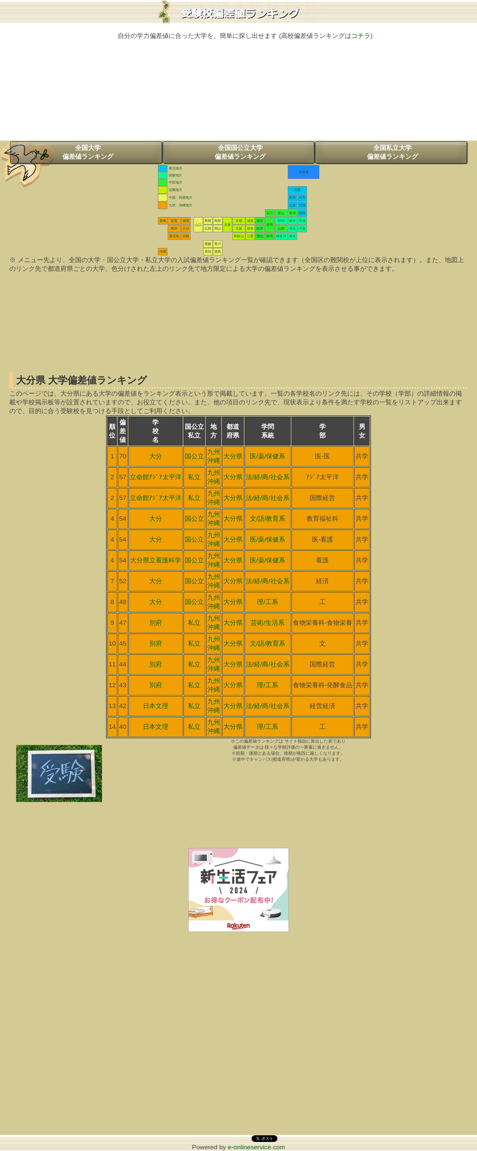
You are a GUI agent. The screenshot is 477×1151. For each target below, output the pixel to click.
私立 (194, 477)
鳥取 (217, 220)
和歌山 (239, 236)
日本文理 (155, 705)
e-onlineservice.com (256, 1147)
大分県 (233, 456)
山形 (292, 205)
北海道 (304, 172)
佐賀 (174, 220)
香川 (217, 244)
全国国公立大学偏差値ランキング (240, 152)
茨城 (302, 220)
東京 (292, 236)
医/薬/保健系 (267, 456)
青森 (297, 190)
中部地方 (175, 182)
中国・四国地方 (180, 197)
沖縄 (162, 251)
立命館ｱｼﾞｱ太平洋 (155, 477)
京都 (238, 220)
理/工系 (267, 601)
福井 (260, 220)
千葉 (302, 228)
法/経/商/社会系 (267, 477)
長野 (269, 225)
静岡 (269, 236)
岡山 (217, 228)
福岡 (185, 220)
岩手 (302, 197)
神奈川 (281, 236)
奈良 (250, 228)
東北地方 (175, 168)
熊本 (174, 228)
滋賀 (250, 220)
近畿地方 (175, 190)
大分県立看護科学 (155, 560)
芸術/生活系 (267, 622)
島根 (208, 220)
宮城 (302, 205)
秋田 (292, 197)
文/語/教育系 (267, 518)
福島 (302, 213)
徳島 (217, 251)
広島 (208, 228)
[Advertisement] (238, 94)
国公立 (194, 456)
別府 (155, 622)
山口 (198, 225)
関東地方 (175, 175)
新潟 (292, 213)
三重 (250, 236)
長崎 (162, 220)
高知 (208, 251)
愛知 (260, 236)
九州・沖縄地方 (180, 205)
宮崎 (185, 236)
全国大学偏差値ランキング (87, 152)
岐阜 (260, 228)
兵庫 (227, 225)
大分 (185, 228)
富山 (281, 213)
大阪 (238, 228)
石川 (269, 213)
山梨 (281, 228)
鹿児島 (174, 236)
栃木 (292, 220)
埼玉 (292, 228)
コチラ (360, 35)
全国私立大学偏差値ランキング (392, 152)
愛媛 (208, 244)
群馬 (281, 220)
